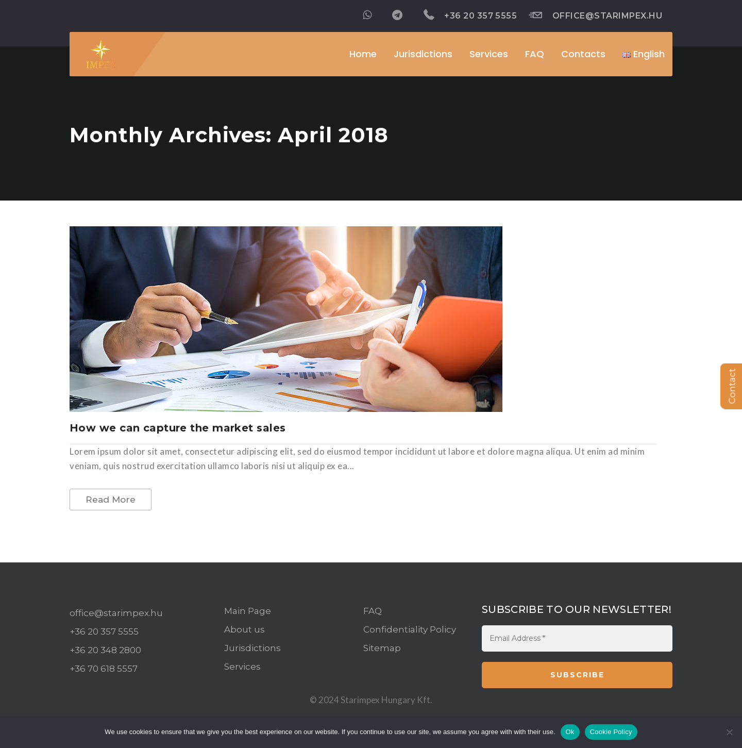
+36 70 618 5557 (104, 668)
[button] (643, 54)
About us (244, 629)
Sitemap (382, 648)
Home (363, 53)
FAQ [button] (534, 53)
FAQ (372, 611)
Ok (570, 732)
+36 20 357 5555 (470, 15)
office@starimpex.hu (595, 15)
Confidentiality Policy (409, 629)
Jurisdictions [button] (423, 53)
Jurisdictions (252, 648)
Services (242, 666)
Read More (111, 499)
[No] (729, 732)
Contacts (583, 53)
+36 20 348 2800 (105, 650)
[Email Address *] (577, 638)
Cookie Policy (611, 732)
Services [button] (488, 53)
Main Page (247, 611)
